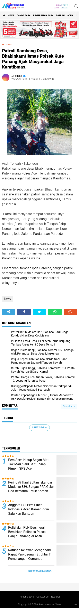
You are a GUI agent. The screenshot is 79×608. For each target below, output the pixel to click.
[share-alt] (8, 312)
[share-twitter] (39, 312)
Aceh (70, 15)
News (11, 15)
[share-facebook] (24, 312)
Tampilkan (69, 406)
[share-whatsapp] (55, 312)
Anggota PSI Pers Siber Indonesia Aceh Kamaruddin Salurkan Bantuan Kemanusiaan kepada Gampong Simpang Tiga (28, 513)
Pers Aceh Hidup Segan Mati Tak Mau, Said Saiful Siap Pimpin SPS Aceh (28, 464)
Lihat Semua (39, 427)
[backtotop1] (75, 604)
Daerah (60, 15)
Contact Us (42, 596)
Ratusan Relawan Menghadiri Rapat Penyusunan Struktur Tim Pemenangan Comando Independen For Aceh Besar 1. (31, 556)
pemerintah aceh (43, 15)
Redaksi (55, 596)
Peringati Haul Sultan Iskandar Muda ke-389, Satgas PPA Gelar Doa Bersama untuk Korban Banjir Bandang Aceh (31, 488)
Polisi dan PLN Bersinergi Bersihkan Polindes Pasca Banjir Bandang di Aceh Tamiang (27, 534)
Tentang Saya (26, 596)
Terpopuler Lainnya (39, 571)
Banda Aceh (23, 15)
